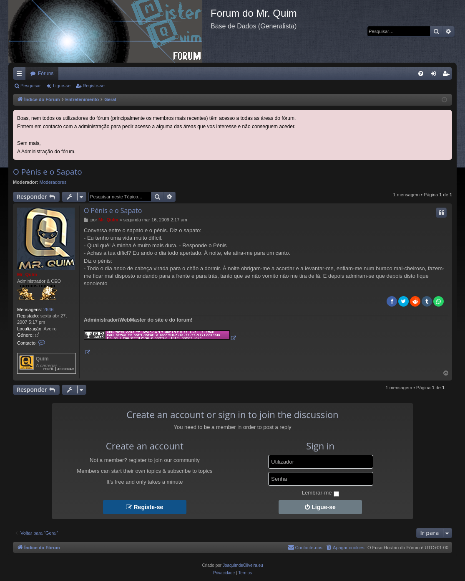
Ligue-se (61, 85)
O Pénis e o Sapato (47, 171)
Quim (42, 359)
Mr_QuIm (27, 274)
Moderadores (53, 182)
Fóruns (45, 73)
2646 (48, 309)
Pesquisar (30, 85)
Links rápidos (20, 75)
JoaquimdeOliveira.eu (243, 565)
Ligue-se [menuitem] (435, 75)
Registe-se (94, 85)
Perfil (48, 368)
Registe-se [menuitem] (447, 75)
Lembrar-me (320, 493)
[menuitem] (421, 73)
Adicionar (65, 368)
